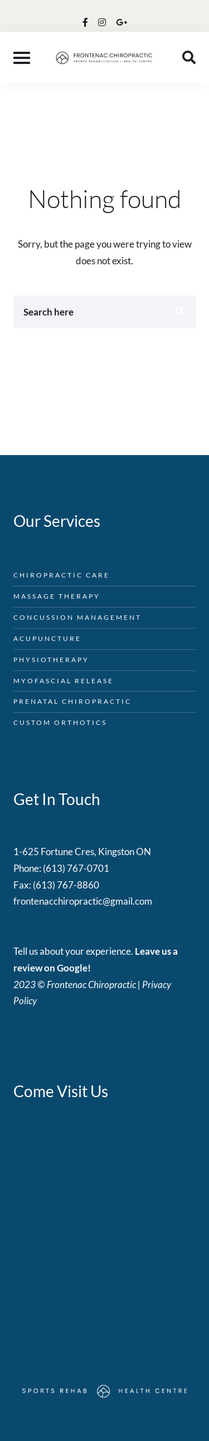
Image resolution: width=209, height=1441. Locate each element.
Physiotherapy (51, 659)
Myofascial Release (63, 681)
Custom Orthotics (60, 722)
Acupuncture (47, 638)
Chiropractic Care (61, 575)
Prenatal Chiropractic (72, 701)
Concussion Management (77, 617)
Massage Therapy (56, 596)
